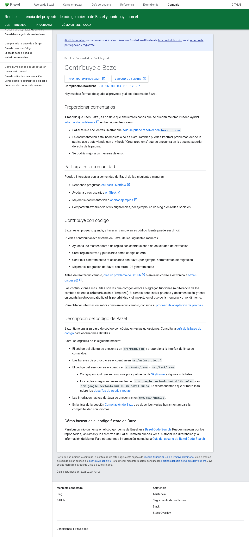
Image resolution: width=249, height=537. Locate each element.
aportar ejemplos (121, 200)
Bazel (68, 58)
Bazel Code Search (158, 429)
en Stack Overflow (113, 185)
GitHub (236, 4)
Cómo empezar (72, 4)
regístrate (89, 45)
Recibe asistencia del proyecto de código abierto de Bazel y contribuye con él (71, 16)
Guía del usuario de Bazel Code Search (179, 439)
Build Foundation (75, 40)
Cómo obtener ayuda (76, 24)
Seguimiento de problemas (169, 500)
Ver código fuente (130, 78)
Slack (156, 506)
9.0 (101, 86)
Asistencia (159, 494)
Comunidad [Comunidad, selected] (175, 4)
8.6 (107, 86)
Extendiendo (151, 4)
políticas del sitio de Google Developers (183, 460)
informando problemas (80, 122)
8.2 (132, 86)
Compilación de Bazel (119, 404)
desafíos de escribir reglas (112, 390)
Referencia (127, 4)
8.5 (113, 86)
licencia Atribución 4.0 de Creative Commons (169, 457)
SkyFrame (158, 374)
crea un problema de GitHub (122, 275)
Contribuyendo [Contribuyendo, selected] (16, 24)
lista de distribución (170, 40)
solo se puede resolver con (151, 130)
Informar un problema (86, 78)
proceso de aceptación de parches (179, 305)
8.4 (119, 86)
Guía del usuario (101, 4)
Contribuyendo (102, 58)
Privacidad (81, 528)
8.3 (125, 86)
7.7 (138, 86)
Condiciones (64, 528)
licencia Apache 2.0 (100, 460)
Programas (44, 24)
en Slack (110, 192)
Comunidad (82, 58)
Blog (59, 494)
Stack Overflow (162, 512)
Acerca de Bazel (44, 4)
